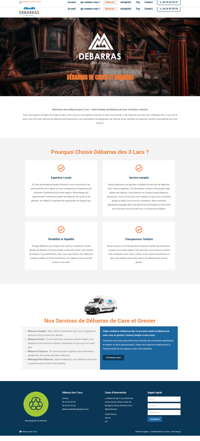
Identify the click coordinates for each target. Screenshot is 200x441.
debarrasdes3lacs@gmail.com (35, 3)
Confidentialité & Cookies (160, 437)
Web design (176, 437)
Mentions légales (142, 437)
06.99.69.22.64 (69, 411)
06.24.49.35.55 (69, 407)
